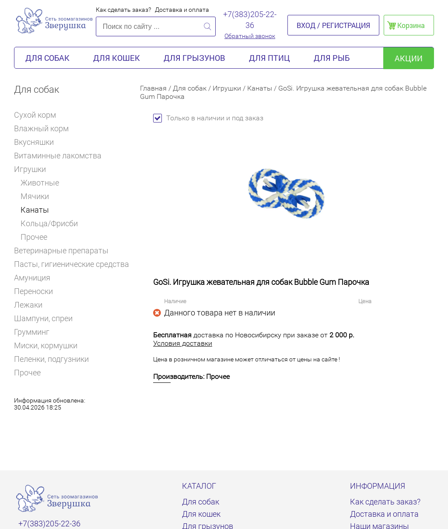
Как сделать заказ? (123, 9)
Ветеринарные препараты (65, 250)
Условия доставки (182, 343)
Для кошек (116, 58)
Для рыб (332, 58)
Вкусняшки (37, 142)
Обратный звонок (249, 35)
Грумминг (35, 331)
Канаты (35, 209)
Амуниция (36, 277)
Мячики (35, 196)
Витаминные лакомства (61, 155)
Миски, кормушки (45, 345)
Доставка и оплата (182, 9)
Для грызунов (194, 58)
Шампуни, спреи (43, 318)
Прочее (34, 237)
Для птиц (269, 58)
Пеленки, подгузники (51, 359)
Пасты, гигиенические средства (71, 264)
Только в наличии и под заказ (208, 118)
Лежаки (28, 304)
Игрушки (33, 169)
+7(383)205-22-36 (249, 20)
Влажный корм (45, 128)
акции (409, 58)
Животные (40, 182)
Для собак (47, 58)
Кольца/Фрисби (49, 223)
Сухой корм (38, 114)
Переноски (33, 291)
